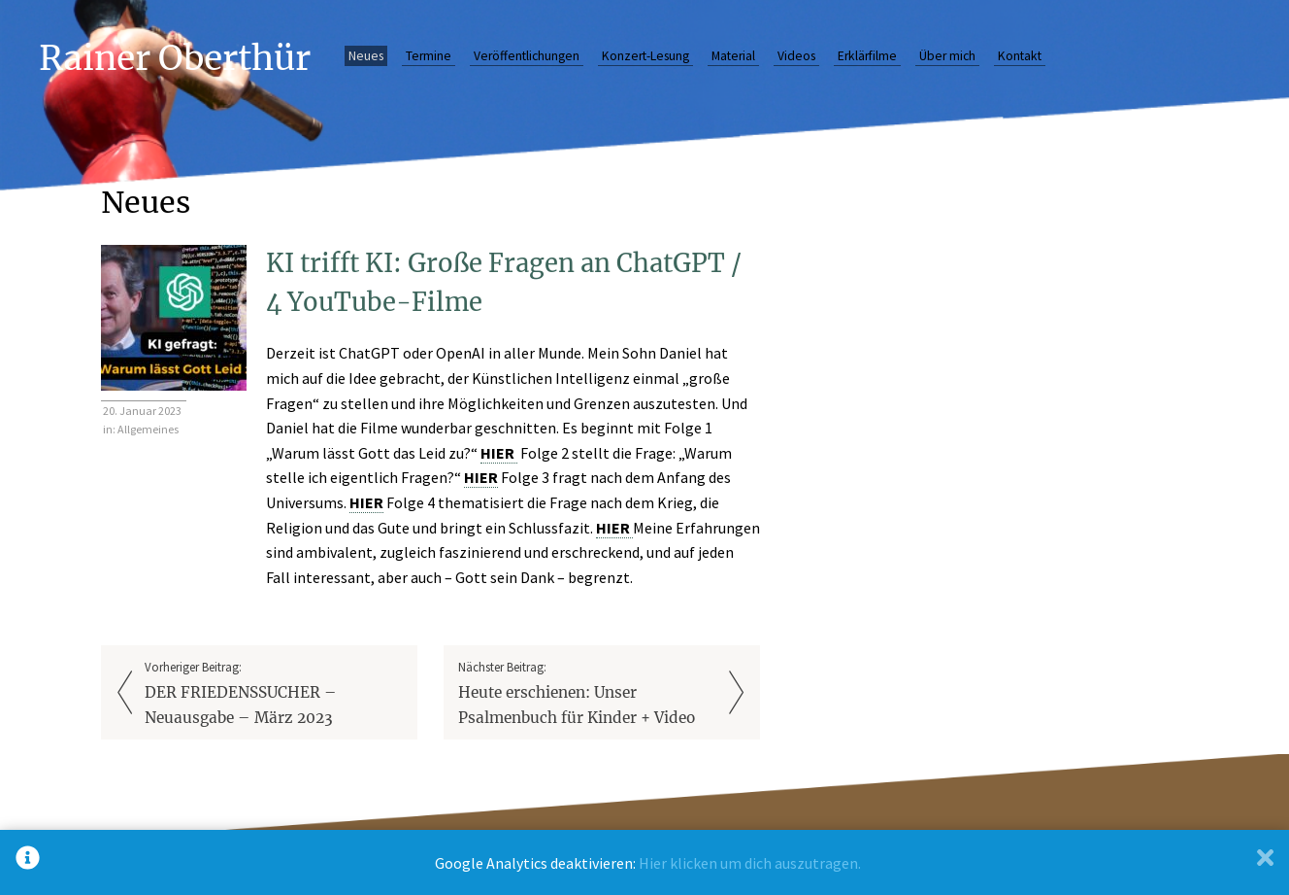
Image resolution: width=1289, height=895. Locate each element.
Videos (796, 56)
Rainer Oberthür (175, 58)
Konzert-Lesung (645, 56)
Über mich (947, 56)
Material (733, 56)
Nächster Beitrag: (587, 694)
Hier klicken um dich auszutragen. (750, 863)
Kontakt (1019, 56)
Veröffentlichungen (526, 56)
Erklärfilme (867, 56)
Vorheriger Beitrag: (274, 694)
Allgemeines (148, 429)
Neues (365, 56)
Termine (428, 56)
